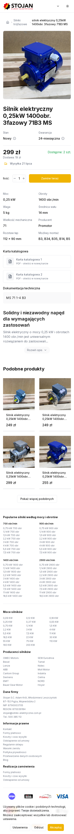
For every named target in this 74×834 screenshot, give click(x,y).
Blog (5, 759)
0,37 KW (31, 621)
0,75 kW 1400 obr (13, 564)
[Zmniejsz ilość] (15, 178)
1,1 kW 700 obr (11, 531)
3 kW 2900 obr (47, 578)
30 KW (53, 637)
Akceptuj (56, 827)
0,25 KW (7, 621)
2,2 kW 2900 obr (48, 575)
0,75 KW (7, 625)
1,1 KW (29, 625)
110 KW (53, 641)
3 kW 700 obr (10, 542)
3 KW (29, 629)
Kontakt (7, 729)
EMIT (6, 681)
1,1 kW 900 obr (47, 531)
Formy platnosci (12, 733)
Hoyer (41, 684)
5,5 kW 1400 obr (12, 585)
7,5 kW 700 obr (11, 552)
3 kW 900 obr (47, 542)
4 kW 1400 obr (11, 582)
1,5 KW (53, 625)
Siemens (8, 677)
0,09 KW (8, 618)
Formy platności (12, 772)
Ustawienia (20, 827)
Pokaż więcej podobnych (37, 498)
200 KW (30, 644)
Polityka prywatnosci (14, 752)
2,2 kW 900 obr (47, 538)
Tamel (41, 661)
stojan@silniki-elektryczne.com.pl (22, 713)
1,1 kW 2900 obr (48, 568)
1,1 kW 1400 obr (11, 568)
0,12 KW (30, 618)
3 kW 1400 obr (11, 578)
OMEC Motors (11, 658)
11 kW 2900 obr (47, 592)
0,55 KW (54, 621)
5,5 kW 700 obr (11, 549)
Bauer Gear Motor (13, 684)
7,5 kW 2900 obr (48, 589)
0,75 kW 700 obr (12, 528)
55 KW (6, 641)
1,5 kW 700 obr (11, 535)
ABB (5, 669)
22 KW (29, 637)
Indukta (42, 673)
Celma (41, 677)
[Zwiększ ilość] (24, 178)
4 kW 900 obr (47, 545)
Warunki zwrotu (11, 748)
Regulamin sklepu (13, 744)
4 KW (52, 629)
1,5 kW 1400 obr (12, 571)
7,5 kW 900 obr (47, 552)
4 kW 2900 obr (47, 582)
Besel (6, 661)
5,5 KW (7, 633)
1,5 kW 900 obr (47, 535)
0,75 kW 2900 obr (49, 564)
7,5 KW (30, 633)
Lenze (6, 665)
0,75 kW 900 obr (48, 528)
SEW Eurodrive (46, 658)
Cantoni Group (11, 673)
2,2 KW (7, 629)
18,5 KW (7, 637)
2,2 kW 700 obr (11, 538)
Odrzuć (39, 827)
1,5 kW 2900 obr (48, 571)
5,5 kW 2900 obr (48, 585)
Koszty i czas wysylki (15, 736)
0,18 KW (53, 618)
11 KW (52, 633)
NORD (41, 681)
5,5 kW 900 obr (47, 549)
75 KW (29, 641)
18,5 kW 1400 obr (12, 595)
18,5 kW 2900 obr (49, 595)
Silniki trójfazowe (20, 22)
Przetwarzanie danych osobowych (22, 756)
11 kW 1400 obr (11, 592)
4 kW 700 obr (10, 545)
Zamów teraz (50, 178)
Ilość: (6, 178)
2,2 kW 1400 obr (12, 575)
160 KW (7, 644)
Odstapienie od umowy (16, 740)
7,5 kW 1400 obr (12, 589)
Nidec (41, 665)
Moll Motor (44, 669)
